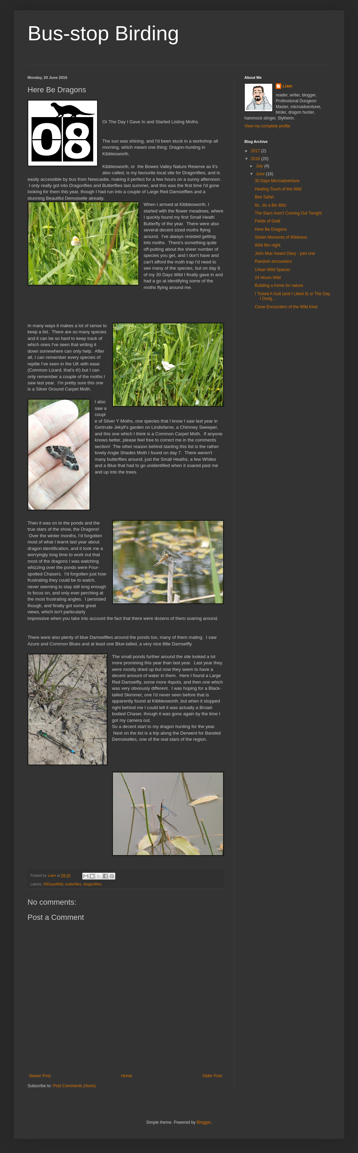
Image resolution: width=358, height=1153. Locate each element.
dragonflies (92, 884)
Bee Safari (264, 197)
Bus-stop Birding (103, 33)
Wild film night (268, 245)
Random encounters (273, 261)
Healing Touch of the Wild (278, 189)
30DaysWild (53, 884)
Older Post (212, 1075)
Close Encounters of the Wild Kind (286, 306)
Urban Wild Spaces (272, 269)
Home (126, 1075)
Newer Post (40, 1075)
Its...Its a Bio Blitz (270, 205)
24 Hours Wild (268, 277)
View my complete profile (267, 126)
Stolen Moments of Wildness (281, 237)
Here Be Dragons (271, 229)
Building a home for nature (279, 285)
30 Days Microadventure (277, 180)
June (261, 174)
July (260, 166)
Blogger (204, 1122)
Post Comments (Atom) (74, 1085)
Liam (287, 86)
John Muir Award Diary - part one (285, 253)
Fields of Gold (267, 221)
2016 (256, 158)
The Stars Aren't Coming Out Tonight (288, 213)
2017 (256, 150)
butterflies (73, 884)
